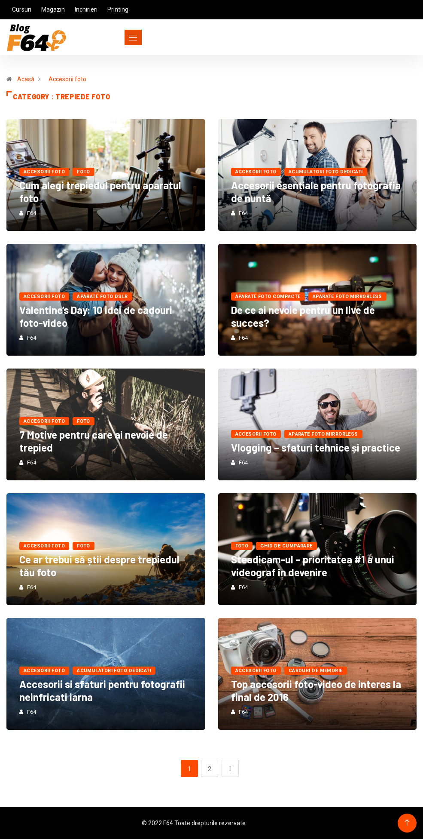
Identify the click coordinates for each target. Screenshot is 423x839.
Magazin (53, 9)
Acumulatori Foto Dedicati (326, 172)
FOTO (83, 172)
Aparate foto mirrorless (347, 296)
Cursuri (21, 9)
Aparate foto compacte (268, 296)
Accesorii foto (67, 79)
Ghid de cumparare (286, 546)
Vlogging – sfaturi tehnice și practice (315, 447)
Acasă (25, 79)
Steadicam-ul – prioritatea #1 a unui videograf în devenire (312, 565)
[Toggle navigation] (117, 37)
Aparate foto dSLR (102, 296)
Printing (117, 9)
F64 (31, 213)
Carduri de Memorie (316, 670)
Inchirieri (86, 9)
